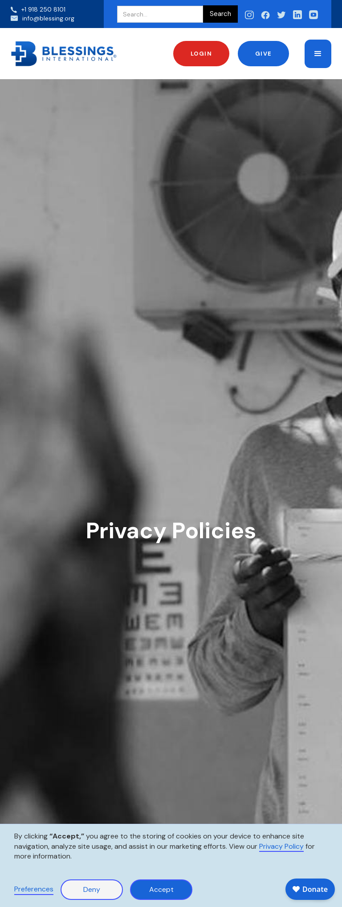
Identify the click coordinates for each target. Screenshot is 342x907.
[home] (64, 53)
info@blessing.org (48, 18)
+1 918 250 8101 (43, 9)
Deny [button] (91, 889)
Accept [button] (161, 889)
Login (201, 53)
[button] (318, 54)
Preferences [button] (33, 889)
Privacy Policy (281, 846)
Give (263, 53)
